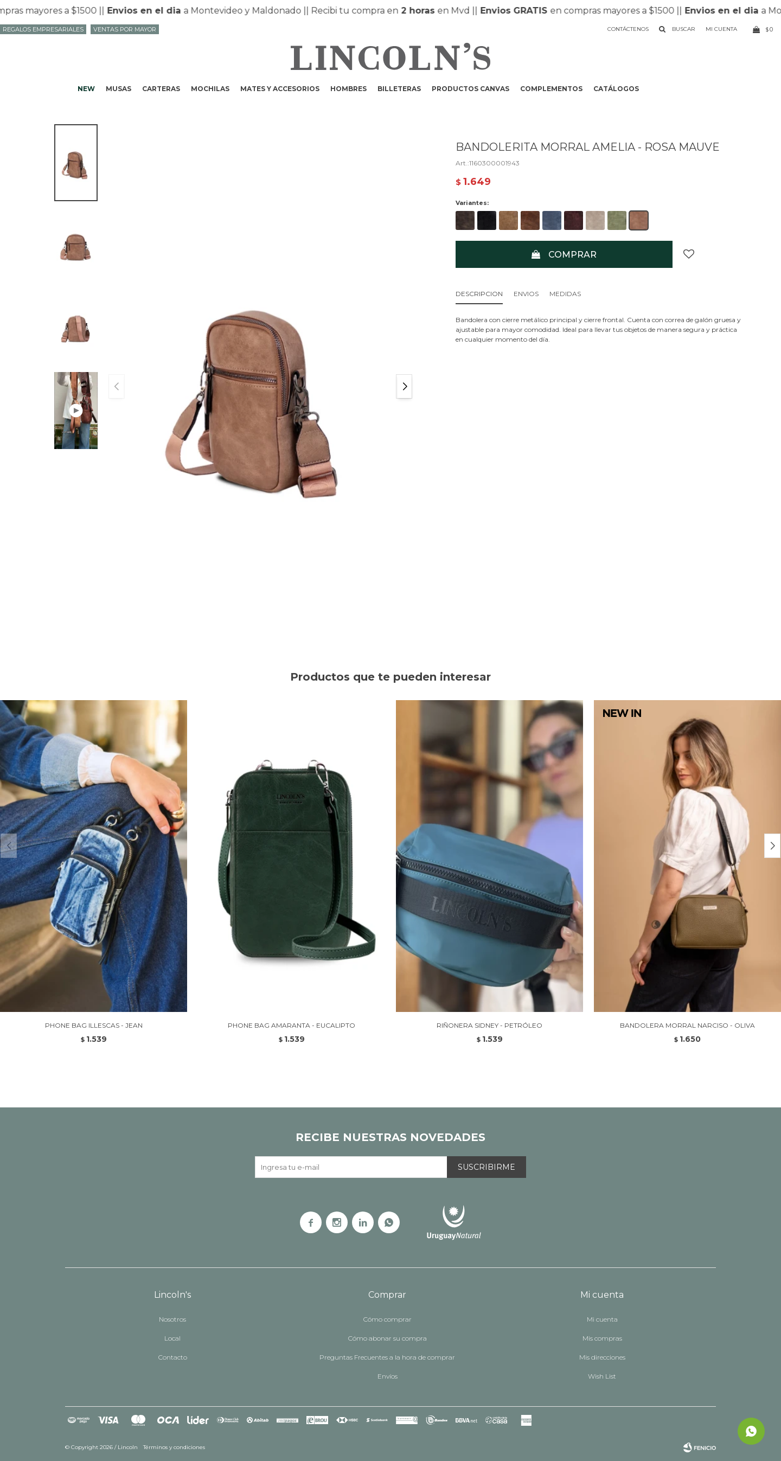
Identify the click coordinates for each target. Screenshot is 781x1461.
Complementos (551, 89)
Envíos (387, 1376)
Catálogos (616, 89)
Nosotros (172, 1319)
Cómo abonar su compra (387, 1338)
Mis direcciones (602, 1357)
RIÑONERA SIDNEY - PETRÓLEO (489, 1025)
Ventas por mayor (124, 29)
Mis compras (602, 1338)
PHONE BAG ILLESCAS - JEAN (94, 1025)
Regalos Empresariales (43, 29)
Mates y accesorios (279, 89)
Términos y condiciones (174, 1447)
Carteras (161, 89)
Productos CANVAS (470, 89)
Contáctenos (628, 29)
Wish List (602, 1376)
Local (172, 1338)
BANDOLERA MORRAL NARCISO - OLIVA (687, 1025)
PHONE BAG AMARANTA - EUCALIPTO (291, 1025)
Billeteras (399, 89)
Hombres (348, 89)
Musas (118, 89)
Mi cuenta (602, 1319)
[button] (404, 386)
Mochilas (210, 89)
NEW (86, 89)
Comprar (572, 254)
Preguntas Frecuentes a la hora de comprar (387, 1357)
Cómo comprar (387, 1319)
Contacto (172, 1357)
